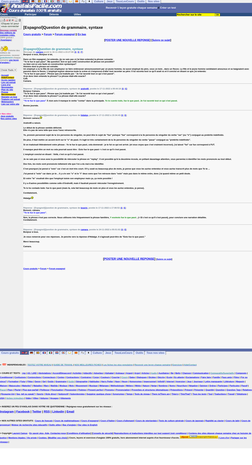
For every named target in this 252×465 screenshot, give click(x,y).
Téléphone (241, 394)
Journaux (198, 381)
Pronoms (109, 390)
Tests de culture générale (171, 420)
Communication (201, 373)
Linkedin (58, 411)
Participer (31, 14)
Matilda (54, 385)
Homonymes (135, 381)
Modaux (63, 385)
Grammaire (61, 381)
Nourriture (182, 385)
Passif (244, 385)
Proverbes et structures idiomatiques (150, 390)
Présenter (199, 390)
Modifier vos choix (58, 438)
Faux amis (227, 377)
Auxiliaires (163, 373)
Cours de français (44, 420)
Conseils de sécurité (102, 433)
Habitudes (94, 381)
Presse (4, 92)
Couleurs (105, 377)
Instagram (7, 411)
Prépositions (176, 390)
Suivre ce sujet (161, 40)
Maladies (37, 385)
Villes (35, 398)
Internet (170, 381)
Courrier (116, 377)
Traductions (220, 394)
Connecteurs (49, 377)
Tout (210, 394)
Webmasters (7, 101)
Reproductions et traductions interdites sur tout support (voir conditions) (150, 433)
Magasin (240, 381)
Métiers (129, 385)
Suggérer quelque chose (98, 394)
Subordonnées (77, 394)
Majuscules (14, 385)
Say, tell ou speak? (25, 394)
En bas (82, 34)
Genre (38, 381)
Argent (129, 373)
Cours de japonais (195, 420)
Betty (178, 373)
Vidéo (28, 398)
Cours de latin (233, 420)
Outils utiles (55, 425)
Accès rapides (8, 80)
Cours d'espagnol (90, 420)
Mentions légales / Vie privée (22, 438)
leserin (84, 208)
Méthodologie (117, 385)
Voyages (54, 398)
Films (236, 377)
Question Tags (234, 390)
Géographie (81, 381)
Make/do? (27, 385)
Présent (188, 390)
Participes (223, 385)
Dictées (152, 377)
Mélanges (104, 385)
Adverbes (98, 373)
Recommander (8, 94)
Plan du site (7, 89)
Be (172, 373)
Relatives (247, 390)
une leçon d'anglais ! (9, 61)
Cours (4, 14)
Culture (97, 352)
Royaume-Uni (8, 394)
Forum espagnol (65, 34)
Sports (40, 394)
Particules (235, 385)
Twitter (36, 411)
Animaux (120, 373)
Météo (138, 385)
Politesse (44, 390)
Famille (216, 377)
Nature (146, 385)
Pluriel (17, 390)
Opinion (203, 385)
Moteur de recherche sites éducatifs (29, 425)
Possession (70, 390)
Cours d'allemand (125, 420)
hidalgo (84, 115)
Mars (46, 385)
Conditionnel (6, 377)
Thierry (175, 394)
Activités (77, 373)
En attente (179, 377)
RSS (47, 411)
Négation (193, 385)
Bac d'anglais (69, 425)
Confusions (20, 377)
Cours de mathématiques (66, 420)
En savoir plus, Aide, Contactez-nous (47, 433)
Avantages (6, 40)
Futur (23, 381)
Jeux (108, 352)
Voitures (44, 398)
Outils (139, 352)
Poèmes (82, 390)
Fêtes (30, 381)
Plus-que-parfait (30, 390)
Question (220, 390)
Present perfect (95, 390)
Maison (3, 385)
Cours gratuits (32, 34)
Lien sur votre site (10, 104)
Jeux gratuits (7, 116)
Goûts (51, 381)
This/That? (185, 394)
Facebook (23, 411)
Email (70, 411)
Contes (60, 377)
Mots (71, 385)
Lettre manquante (213, 381)
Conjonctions (34, 377)
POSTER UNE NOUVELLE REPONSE (127, 40)
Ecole (169, 377)
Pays (10, 390)
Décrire (161, 377)
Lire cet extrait (8, 82)
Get (44, 381)
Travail (231, 394)
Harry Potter (107, 381)
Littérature (229, 381)
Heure (125, 381)
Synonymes (118, 394)
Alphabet (109, 373)
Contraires (86, 377)
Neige (154, 385)
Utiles (77, 14)
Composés (241, 373)
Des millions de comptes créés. (8, 32)
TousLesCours (123, 352)
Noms (172, 385)
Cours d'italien (107, 420)
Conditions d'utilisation (78, 433)
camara (39, 52)
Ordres (212, 385)
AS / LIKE (32, 373)
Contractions (72, 377)
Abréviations (44, 373)
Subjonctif (63, 394)
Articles (145, 373)
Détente (54, 14)
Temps (129, 394)
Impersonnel (150, 381)
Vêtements (65, 398)
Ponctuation (57, 390)
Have (117, 381)
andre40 (85, 88)
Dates (132, 377)
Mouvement (81, 385)
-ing (24, 373)
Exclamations (192, 377)
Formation (13, 381)
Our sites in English (87, 425)
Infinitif (161, 381)
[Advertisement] (137, 309)
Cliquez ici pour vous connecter (10, 24)
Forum (48, 34)
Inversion (180, 381)
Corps (96, 377)
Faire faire (206, 377)
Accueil (5, 75)
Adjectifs (87, 373)
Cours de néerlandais (146, 420)
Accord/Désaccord (62, 373)
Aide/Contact (7, 77)
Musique (93, 385)
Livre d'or (6, 85)
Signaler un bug (9, 97)
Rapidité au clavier (214, 420)
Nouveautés (7, 87)
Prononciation (123, 390)
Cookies (43, 438)
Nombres (163, 385)
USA (2, 398)
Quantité (210, 390)
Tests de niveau (142, 394)
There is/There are (161, 394)
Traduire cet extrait (10, 99)
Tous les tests (199, 394)
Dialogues (142, 377)
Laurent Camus (19, 433)
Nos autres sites (9, 118)
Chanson (186, 373)
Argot (137, 373)
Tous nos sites (155, 352)
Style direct (50, 394)
